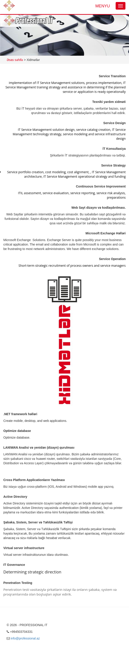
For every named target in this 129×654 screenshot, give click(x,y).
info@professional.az (25, 638)
